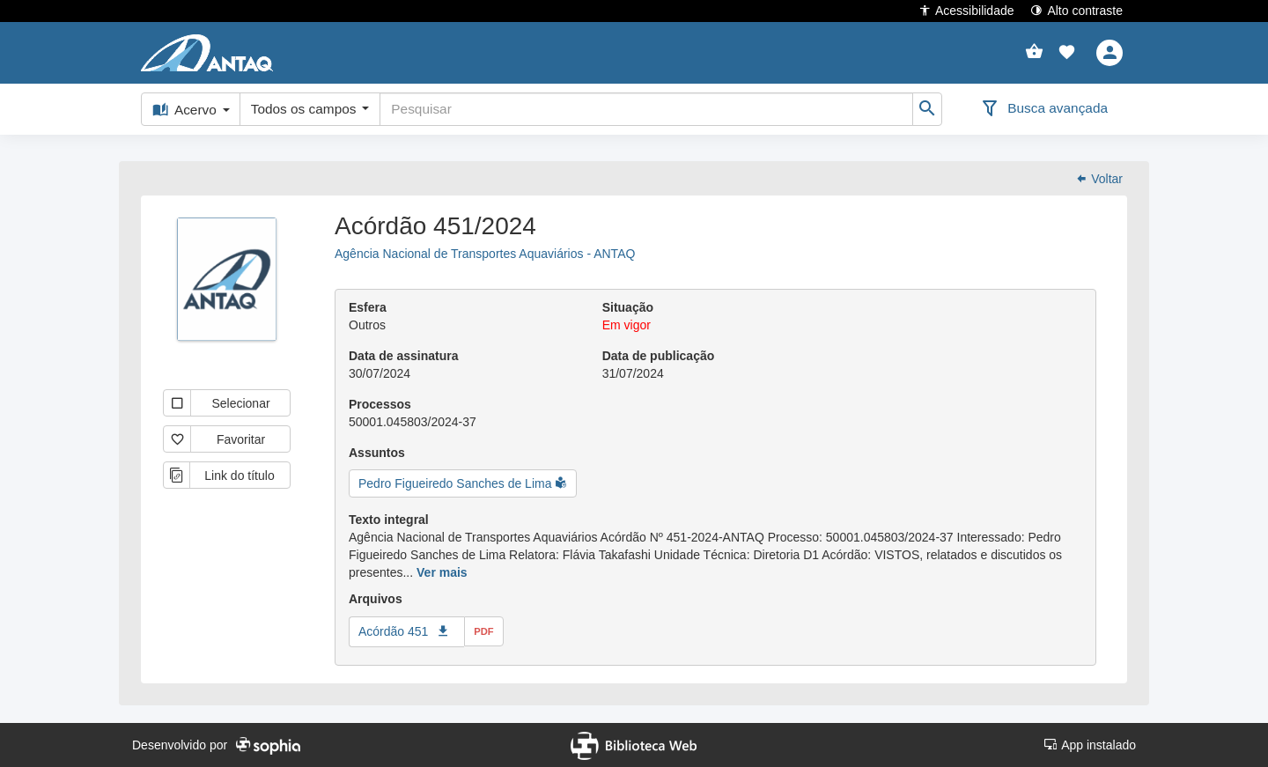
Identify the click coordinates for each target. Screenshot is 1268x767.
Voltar (1099, 179)
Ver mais (442, 572)
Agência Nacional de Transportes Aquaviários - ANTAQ (485, 254)
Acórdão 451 (393, 631)
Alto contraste (1076, 10)
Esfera (368, 307)
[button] (1067, 53)
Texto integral (389, 520)
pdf (483, 631)
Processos (380, 404)
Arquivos (375, 599)
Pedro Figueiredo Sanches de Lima (456, 483)
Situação (627, 307)
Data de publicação (658, 356)
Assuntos (377, 453)
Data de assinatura (404, 356)
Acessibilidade (966, 10)
